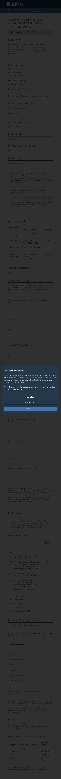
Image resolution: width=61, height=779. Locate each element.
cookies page (17, 389)
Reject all (30, 397)
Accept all (30, 409)
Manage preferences (30, 402)
